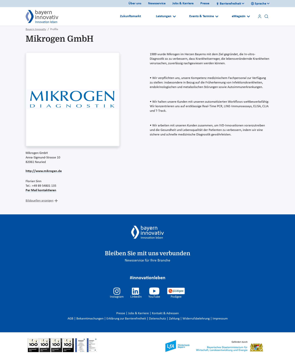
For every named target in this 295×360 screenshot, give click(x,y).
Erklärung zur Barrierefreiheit (126, 318)
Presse (204, 3)
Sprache (258, 3)
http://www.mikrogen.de (44, 171)
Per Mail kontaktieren (41, 190)
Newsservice (157, 3)
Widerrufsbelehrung (196, 318)
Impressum (220, 318)
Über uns (134, 3)
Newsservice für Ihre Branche (147, 260)
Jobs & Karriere (183, 3)
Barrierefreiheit (228, 3)
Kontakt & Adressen (165, 313)
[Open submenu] (174, 16)
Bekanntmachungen (90, 318)
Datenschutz (158, 318)
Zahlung (174, 318)
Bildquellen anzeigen (39, 201)
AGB (71, 318)
